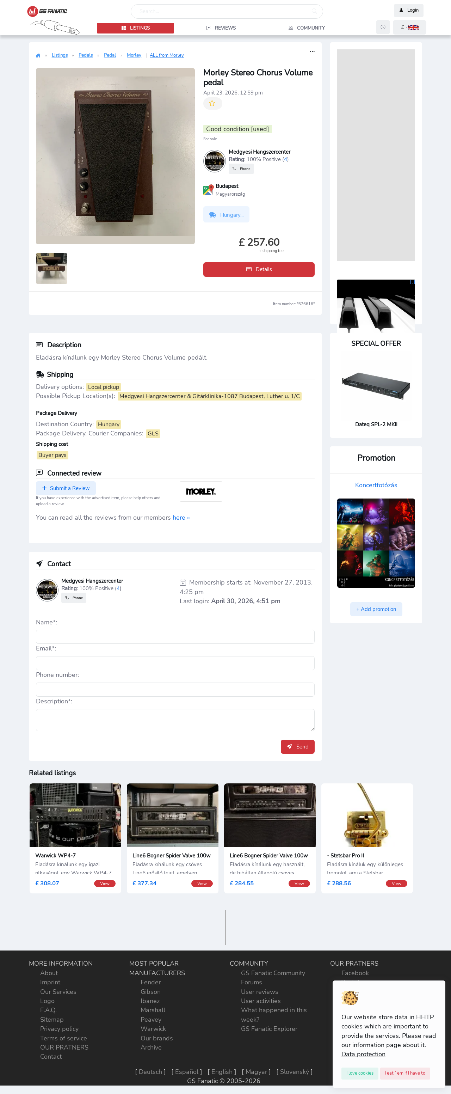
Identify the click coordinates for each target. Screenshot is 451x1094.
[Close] (359, 1074)
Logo (47, 1001)
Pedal (110, 55)
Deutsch (150, 1072)
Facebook (355, 973)
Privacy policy (59, 1029)
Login (409, 10)
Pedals (86, 55)
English (222, 1072)
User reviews (259, 992)
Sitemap (52, 1019)
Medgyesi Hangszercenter (259, 151)
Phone (241, 168)
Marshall (153, 1010)
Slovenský (294, 1072)
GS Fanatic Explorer (269, 1029)
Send (298, 746)
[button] (409, 27)
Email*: (46, 648)
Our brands (157, 1038)
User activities (261, 1001)
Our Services (58, 992)
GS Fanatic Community (273, 973)
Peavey (151, 1019)
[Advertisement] (376, 155)
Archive (151, 1047)
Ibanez (150, 1001)
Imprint (50, 982)
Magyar (256, 1072)
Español (186, 1072)
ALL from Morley (167, 55)
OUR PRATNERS (64, 1047)
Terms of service (63, 1038)
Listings (60, 55)
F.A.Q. (48, 1010)
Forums (251, 982)
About (49, 973)
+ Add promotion (376, 609)
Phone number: (57, 675)
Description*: (54, 701)
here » (181, 517)
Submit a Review (66, 488)
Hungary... (226, 215)
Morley (134, 55)
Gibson (151, 992)
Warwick (153, 1029)
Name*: (46, 622)
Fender (151, 982)
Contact (51, 1056)
